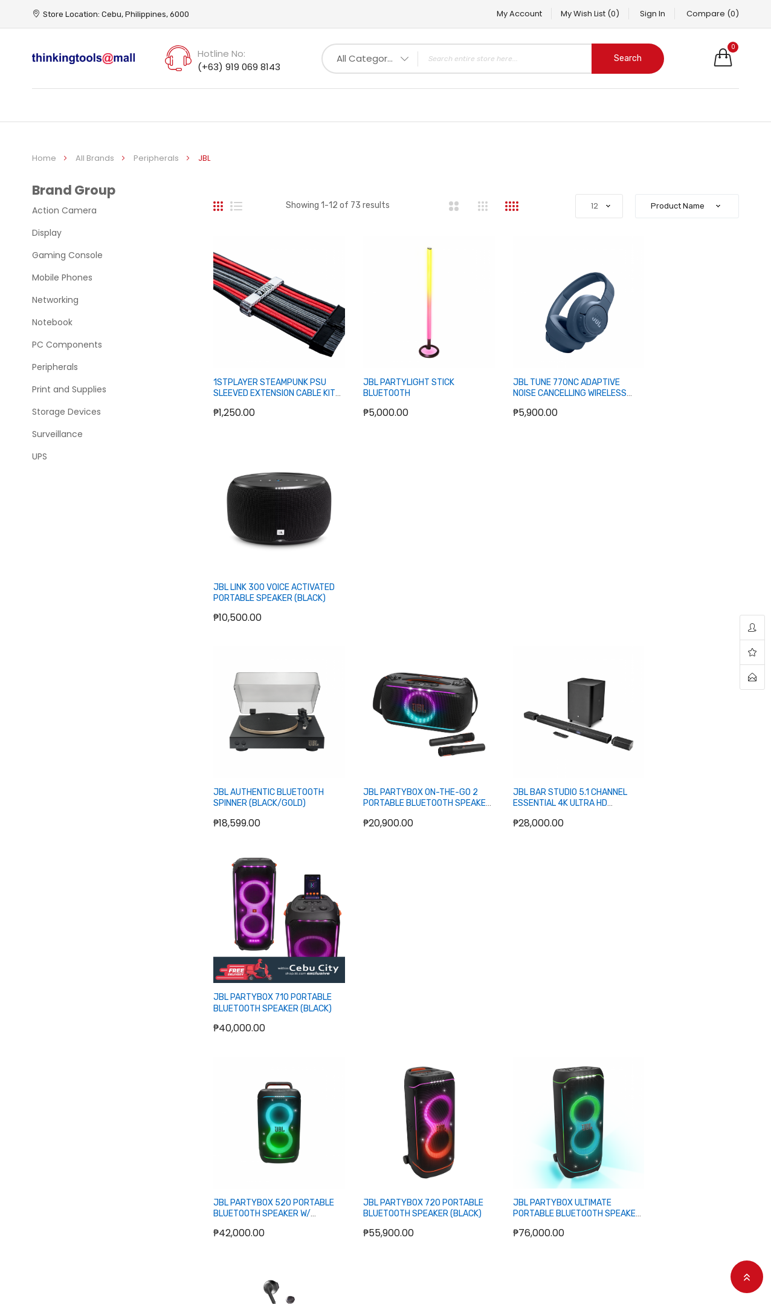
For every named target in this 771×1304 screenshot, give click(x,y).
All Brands (96, 158)
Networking (55, 300)
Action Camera (64, 210)
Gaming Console (67, 255)
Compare (712, 13)
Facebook (655, 1073)
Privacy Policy (306, 1112)
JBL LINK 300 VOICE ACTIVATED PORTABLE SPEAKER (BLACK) (664, 379)
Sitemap (412, 1073)
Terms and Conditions (325, 1151)
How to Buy (301, 1093)
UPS (39, 456)
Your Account (546, 1073)
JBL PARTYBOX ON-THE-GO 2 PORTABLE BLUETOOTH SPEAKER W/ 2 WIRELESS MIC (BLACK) (406, 576)
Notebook (52, 322)
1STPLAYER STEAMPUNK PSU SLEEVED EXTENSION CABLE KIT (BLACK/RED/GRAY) (269, 379)
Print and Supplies (69, 389)
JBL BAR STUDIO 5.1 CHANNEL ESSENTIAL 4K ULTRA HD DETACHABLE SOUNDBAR (542, 570)
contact (752, 677)
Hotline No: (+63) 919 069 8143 (112, 1117)
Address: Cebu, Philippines (204, 1117)
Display (47, 233)
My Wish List (577, 13)
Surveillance (57, 434)
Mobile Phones (62, 277)
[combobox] (492, 59)
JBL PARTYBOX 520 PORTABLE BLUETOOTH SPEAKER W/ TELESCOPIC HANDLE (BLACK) (262, 768)
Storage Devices (66, 412)
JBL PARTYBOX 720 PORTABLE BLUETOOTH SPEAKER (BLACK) (394, 762)
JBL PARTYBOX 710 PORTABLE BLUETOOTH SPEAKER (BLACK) (666, 570)
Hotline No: (221, 53)
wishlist (752, 652)
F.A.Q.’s (292, 1073)
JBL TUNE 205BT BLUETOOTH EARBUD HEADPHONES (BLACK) (679, 762)
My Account (500, 13)
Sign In (646, 13)
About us (296, 1131)
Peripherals (157, 158)
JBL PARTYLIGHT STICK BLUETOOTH (394, 373)
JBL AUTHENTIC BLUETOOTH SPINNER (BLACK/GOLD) (268, 565)
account (752, 627)
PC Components (67, 345)
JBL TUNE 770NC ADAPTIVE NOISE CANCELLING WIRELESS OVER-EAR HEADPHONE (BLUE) (542, 385)
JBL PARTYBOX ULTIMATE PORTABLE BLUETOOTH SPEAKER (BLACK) (534, 762)
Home (45, 158)
